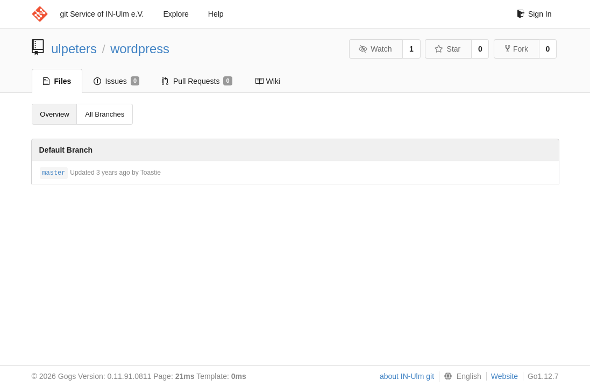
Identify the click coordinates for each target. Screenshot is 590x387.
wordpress (139, 48)
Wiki (267, 81)
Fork (516, 49)
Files (57, 81)
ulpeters (74, 48)
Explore (175, 14)
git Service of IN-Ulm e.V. (102, 14)
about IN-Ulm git (407, 376)
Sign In (534, 14)
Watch (375, 49)
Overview (54, 114)
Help (216, 14)
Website (504, 376)
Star (447, 49)
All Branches (104, 114)
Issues (116, 81)
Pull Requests (197, 81)
